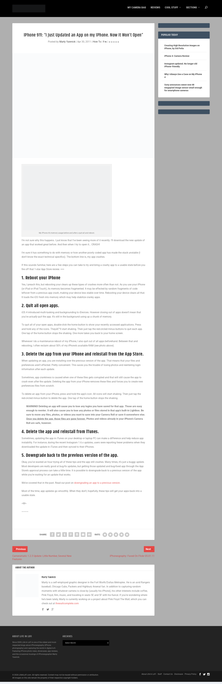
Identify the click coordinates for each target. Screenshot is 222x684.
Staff (160, 676)
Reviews (155, 9)
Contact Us (168, 676)
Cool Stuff (171, 9)
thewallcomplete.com (67, 605)
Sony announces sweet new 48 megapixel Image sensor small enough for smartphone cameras (183, 90)
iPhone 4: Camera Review (176, 58)
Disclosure (178, 676)
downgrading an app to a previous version (97, 485)
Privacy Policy (190, 676)
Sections (191, 9)
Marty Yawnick (67, 43)
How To (97, 43)
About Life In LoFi (149, 676)
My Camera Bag (136, 9)
